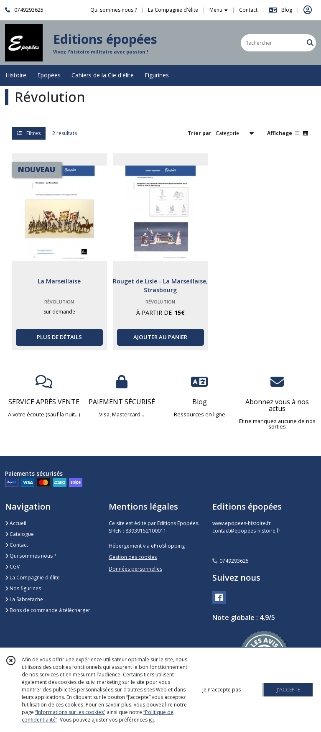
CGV (12, 566)
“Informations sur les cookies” (70, 712)
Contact (248, 9)
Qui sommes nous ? (30, 555)
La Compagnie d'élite (32, 577)
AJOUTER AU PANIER (160, 337)
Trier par (199, 133)
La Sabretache (24, 599)
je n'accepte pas (221, 689)
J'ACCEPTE (288, 689)
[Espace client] (307, 10)
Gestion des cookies (133, 557)
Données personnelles (135, 568)
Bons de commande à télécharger (47, 610)
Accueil (15, 523)
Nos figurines (23, 588)
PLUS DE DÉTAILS (59, 337)
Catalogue (19, 534)
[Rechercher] (310, 43)
